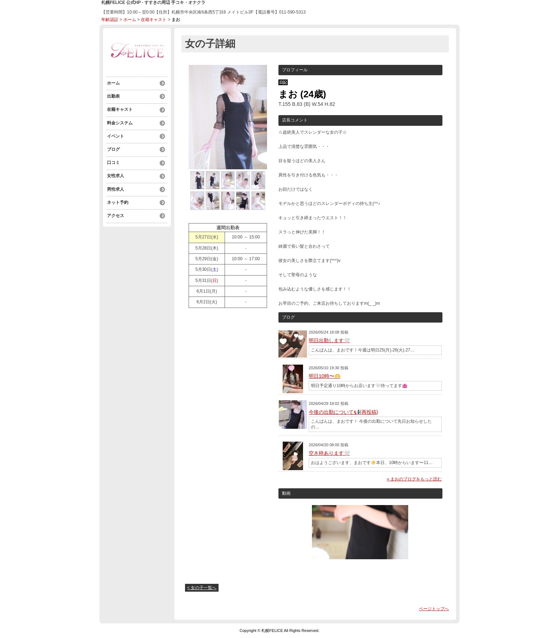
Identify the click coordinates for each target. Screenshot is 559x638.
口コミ (113, 160)
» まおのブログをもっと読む (414, 479)
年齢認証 (109, 19)
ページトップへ (434, 608)
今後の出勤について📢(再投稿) (343, 412)
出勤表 (113, 95)
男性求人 (115, 185)
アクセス (115, 211)
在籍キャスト (153, 19)
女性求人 (115, 172)
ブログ (113, 147)
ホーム (129, 19)
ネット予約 (117, 198)
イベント (115, 134)
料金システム (119, 121)
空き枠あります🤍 (329, 453)
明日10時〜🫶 (324, 376)
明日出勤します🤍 (329, 340)
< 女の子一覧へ (201, 587)
